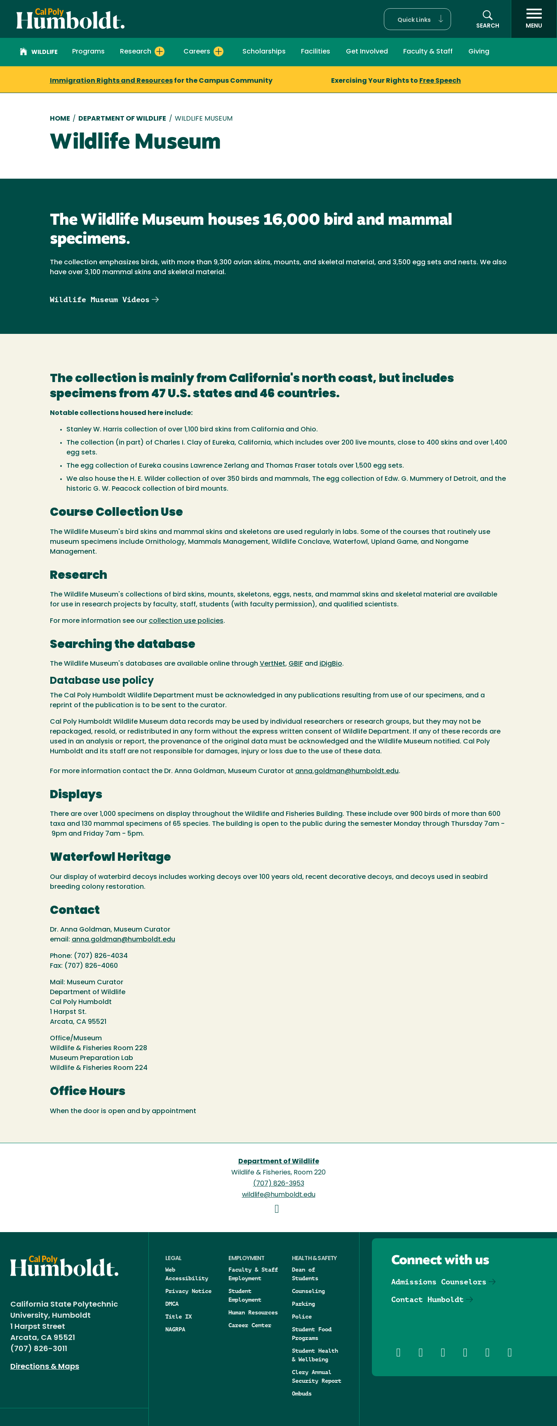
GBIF (296, 664)
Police (302, 1316)
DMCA (172, 1303)
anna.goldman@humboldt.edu (347, 771)
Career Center (249, 1325)
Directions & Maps (44, 1367)
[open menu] (534, 19)
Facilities (315, 52)
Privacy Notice (188, 1291)
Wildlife (39, 53)
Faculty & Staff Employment (253, 1274)
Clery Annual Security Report (316, 1376)
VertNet (272, 664)
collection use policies (186, 621)
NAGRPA (175, 1329)
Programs (88, 52)
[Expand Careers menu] (218, 51)
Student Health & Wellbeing (315, 1355)
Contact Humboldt (427, 1299)
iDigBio (331, 664)
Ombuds (302, 1393)
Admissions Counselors (438, 1281)
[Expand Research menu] (160, 51)
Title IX (178, 1316)
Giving (478, 52)
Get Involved (367, 52)
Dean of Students (305, 1274)
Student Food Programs (311, 1333)
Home (60, 119)
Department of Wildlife (122, 119)
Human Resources (253, 1312)
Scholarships (264, 52)
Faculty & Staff (428, 52)
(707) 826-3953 (278, 1184)
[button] (417, 19)
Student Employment (244, 1295)
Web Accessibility (186, 1274)
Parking (303, 1303)
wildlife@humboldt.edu (278, 1195)
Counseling (308, 1291)
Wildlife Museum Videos (100, 299)
